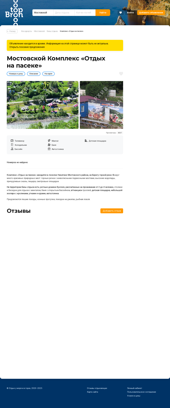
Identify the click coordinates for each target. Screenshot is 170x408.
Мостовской (39, 31)
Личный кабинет (134, 388)
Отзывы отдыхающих (97, 388)
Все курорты (26, 31)
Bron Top (14, 12)
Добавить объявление (151, 12)
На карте (48, 74)
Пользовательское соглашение (141, 392)
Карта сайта (92, 392)
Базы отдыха (52, 31)
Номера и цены (16, 74)
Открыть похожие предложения (27, 47)
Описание (33, 74)
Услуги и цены (133, 396)
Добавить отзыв (112, 211)
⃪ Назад (12, 31)
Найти (102, 12)
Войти (130, 12)
